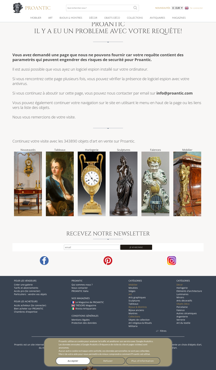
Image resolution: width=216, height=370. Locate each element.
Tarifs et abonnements (26, 287)
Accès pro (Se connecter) (27, 291)
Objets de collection (139, 319)
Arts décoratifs (184, 300)
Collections (135, 17)
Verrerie (180, 319)
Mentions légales (81, 319)
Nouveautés (28, 150)
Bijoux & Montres (138, 306)
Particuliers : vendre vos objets (30, 294)
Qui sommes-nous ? (82, 284)
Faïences (155, 150)
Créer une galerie (23, 284)
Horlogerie (91, 150)
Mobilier (35, 17)
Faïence (180, 310)
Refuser (108, 360)
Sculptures (123, 150)
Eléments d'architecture (189, 291)
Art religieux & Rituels (140, 322)
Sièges (132, 291)
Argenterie (182, 316)
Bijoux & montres (71, 17)
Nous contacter (80, 287)
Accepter (73, 360)
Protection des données (84, 322)
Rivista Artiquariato (84, 308)
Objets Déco (112, 17)
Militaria (133, 326)
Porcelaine (182, 306)
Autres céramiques (186, 313)
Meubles (133, 287)
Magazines (179, 17)
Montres (133, 313)
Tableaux (59, 150)
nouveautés (162, 8)
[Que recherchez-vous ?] (135, 8)
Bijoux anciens (136, 310)
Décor (93, 17)
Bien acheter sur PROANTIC (28, 308)
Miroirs (180, 297)
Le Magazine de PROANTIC (88, 302)
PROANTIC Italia (80, 291)
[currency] (177, 8)
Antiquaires (157, 17)
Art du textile (183, 322)
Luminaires (182, 294)
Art (50, 17)
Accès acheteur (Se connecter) (30, 305)
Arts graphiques (137, 297)
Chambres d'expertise (25, 311)
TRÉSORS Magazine (84, 305)
